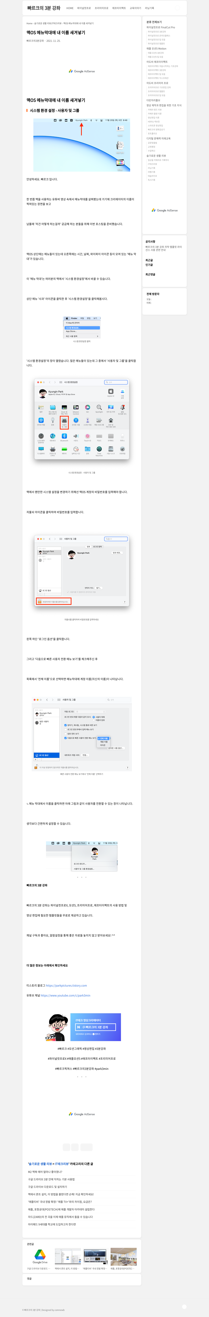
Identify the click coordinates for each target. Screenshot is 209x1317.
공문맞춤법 (152, 142)
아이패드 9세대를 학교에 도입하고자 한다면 (52, 1224)
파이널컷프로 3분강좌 (157, 31)
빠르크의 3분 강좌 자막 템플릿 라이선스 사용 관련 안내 (163, 248)
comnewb (60, 1309)
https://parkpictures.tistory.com (66, 985)
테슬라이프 (152, 175)
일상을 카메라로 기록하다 (158, 159)
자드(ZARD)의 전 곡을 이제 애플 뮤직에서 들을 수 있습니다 (60, 1217)
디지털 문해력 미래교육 (159, 138)
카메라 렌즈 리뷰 (155, 109)
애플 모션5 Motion (156, 48)
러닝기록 (149, 8)
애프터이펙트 (119, 8)
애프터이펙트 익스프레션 (158, 78)
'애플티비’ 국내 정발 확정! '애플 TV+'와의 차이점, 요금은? (60, 1202)
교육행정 (151, 146)
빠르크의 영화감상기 (156, 129)
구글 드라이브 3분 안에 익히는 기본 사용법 (51, 1179)
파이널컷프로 (84, 8)
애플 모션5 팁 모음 (155, 56)
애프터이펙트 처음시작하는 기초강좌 (163, 66)
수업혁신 (151, 150)
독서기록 (151, 179)
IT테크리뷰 (62, 1164)
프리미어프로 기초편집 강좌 (159, 87)
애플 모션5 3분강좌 (156, 52)
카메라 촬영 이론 (155, 113)
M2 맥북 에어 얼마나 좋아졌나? (45, 1172)
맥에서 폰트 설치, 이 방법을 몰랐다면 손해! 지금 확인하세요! (61, 1194)
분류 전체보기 (154, 22)
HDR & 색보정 (154, 121)
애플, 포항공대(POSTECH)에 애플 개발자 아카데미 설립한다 (61, 1209)
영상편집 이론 (153, 117)
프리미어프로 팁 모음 (156, 95)
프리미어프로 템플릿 (156, 91)
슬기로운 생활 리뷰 (40, 1164)
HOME (69, 8)
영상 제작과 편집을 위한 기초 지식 (164, 105)
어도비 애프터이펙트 (157, 62)
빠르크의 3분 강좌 (43, 8)
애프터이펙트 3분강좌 (157, 70)
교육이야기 (135, 8)
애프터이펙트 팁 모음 (156, 74)
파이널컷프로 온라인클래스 (159, 35)
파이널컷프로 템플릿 (156, 43)
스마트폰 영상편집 (155, 125)
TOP (184, 1306)
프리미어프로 (101, 8)
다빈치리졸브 (153, 100)
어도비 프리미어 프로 (157, 83)
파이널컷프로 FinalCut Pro (161, 27)
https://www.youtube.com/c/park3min (65, 995)
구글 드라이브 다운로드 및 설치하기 (47, 1187)
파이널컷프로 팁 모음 (156, 39)
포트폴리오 (152, 133)
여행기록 (151, 171)
